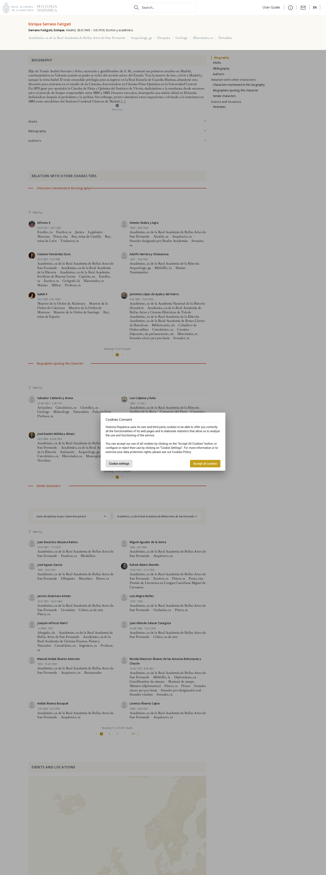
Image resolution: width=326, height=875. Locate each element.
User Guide (272, 7)
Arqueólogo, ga (141, 38)
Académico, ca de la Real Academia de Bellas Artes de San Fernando (76, 38)
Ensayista (163, 38)
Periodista (225, 38)
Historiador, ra (203, 38)
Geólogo (181, 38)
